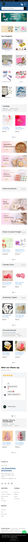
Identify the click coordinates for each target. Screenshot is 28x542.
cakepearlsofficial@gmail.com (8, 478)
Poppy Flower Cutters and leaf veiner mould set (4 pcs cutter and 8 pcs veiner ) (7, 250)
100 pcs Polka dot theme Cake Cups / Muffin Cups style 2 (7, 283)
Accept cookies (14, 539)
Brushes (12, 424)
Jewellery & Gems (14, 530)
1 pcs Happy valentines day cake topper (5, 128)
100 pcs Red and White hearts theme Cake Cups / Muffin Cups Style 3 (20, 283)
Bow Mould (14, 528)
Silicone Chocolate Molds (9, 332)
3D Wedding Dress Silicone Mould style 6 (19, 353)
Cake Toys (5, 108)
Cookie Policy (13, 536)
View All (16, 110)
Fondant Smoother (7, 425)
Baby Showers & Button (7, 531)
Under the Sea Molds (20, 531)
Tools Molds (22, 528)
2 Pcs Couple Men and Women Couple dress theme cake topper (7, 316)
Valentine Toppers (7, 110)
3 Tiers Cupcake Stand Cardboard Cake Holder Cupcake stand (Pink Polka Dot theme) (19, 443)
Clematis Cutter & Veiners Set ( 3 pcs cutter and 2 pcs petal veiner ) (20, 250)
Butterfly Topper (14, 108)
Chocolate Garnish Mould (9, 335)
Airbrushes (5, 424)
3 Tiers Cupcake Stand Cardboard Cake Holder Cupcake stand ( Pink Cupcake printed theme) (6, 443)
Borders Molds (5, 530)
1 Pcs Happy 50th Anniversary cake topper (19, 316)
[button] (12, 137)
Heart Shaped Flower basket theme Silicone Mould (6, 353)
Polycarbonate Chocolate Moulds (11, 334)
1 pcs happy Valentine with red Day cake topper (19, 128)
